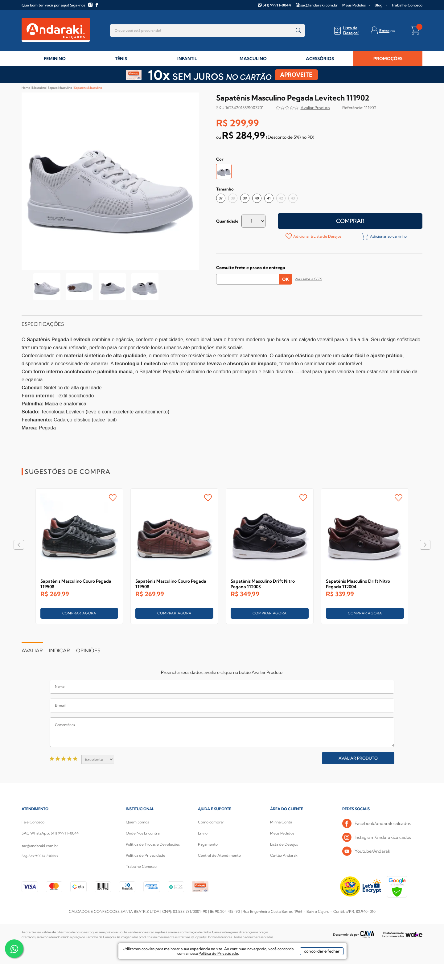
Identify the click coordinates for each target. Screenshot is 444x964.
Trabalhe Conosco (406, 5)
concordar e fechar (308, 952)
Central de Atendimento (219, 855)
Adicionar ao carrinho (388, 236)
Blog (378, 5)
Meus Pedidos (354, 5)
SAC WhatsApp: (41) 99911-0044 (50, 833)
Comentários (222, 732)
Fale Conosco (33, 822)
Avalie (315, 108)
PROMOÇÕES (387, 58)
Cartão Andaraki (284, 855)
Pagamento (208, 844)
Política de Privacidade (145, 855)
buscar (298, 30)
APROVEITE (296, 74)
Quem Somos (137, 822)
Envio (203, 833)
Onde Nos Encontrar (143, 833)
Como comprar (211, 822)
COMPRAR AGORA (79, 613)
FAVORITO (113, 497)
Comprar (350, 220)
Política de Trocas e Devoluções (153, 844)
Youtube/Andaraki (366, 851)
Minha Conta (281, 822)
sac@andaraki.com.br (319, 5)
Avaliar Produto (358, 758)
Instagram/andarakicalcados (376, 837)
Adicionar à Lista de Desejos (316, 236)
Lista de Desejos (284, 844)
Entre (384, 30)
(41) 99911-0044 (277, 5)
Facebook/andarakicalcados (376, 824)
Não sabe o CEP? (308, 279)
